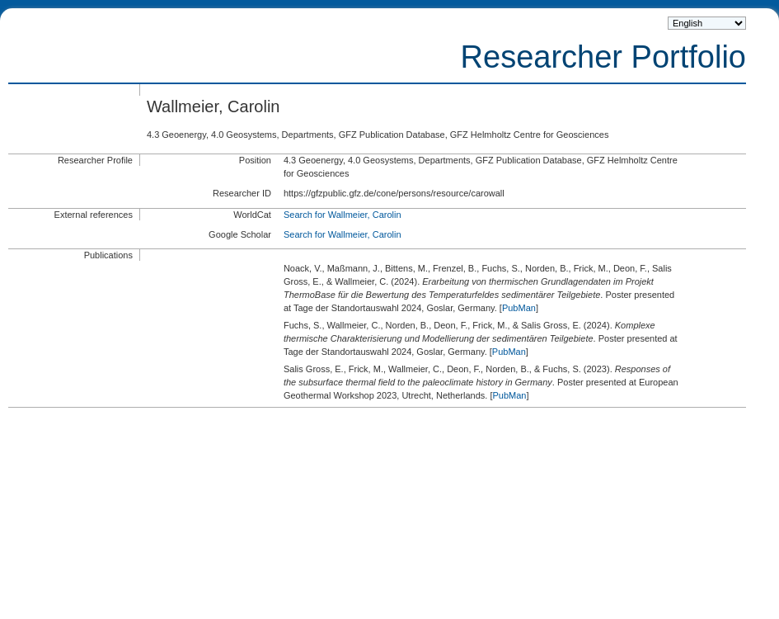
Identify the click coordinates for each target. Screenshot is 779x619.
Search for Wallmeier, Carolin (342, 215)
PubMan (519, 308)
